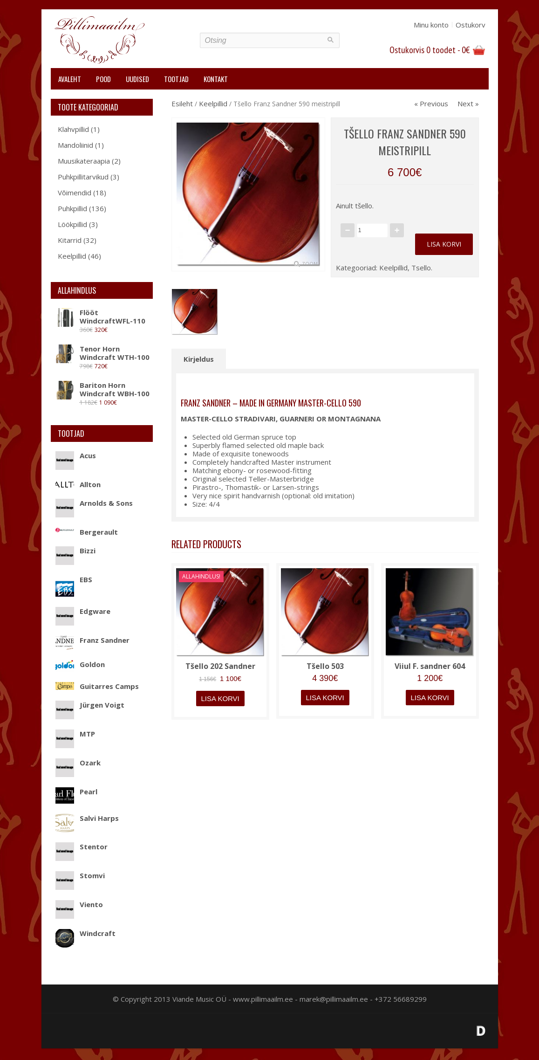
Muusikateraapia (84, 160)
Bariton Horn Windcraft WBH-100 (102, 389)
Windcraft (85, 933)
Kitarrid (70, 240)
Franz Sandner (92, 640)
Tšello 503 (325, 666)
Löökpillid (72, 224)
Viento (79, 904)
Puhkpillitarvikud (83, 176)
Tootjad (176, 79)
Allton (78, 484)
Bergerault (86, 532)
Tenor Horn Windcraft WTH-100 (102, 352)
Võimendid (74, 192)
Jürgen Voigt (89, 705)
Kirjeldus (199, 359)
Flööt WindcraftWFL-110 (100, 316)
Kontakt (216, 79)
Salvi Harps (87, 818)
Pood (103, 79)
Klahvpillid (73, 129)
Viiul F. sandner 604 (430, 666)
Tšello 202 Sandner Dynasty (220, 670)
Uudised (137, 79)
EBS (73, 579)
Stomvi (80, 875)
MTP (75, 734)
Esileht (182, 103)
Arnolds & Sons (94, 503)
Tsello (421, 267)
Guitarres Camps (97, 686)
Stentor (81, 846)
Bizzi (75, 550)
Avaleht (69, 79)
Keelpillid (72, 256)
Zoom (310, 264)
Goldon (80, 664)
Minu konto (431, 25)
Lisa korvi (444, 244)
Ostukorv (470, 25)
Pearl (76, 791)
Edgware (82, 611)
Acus (75, 455)
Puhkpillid (72, 208)
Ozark (78, 762)
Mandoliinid (75, 145)
